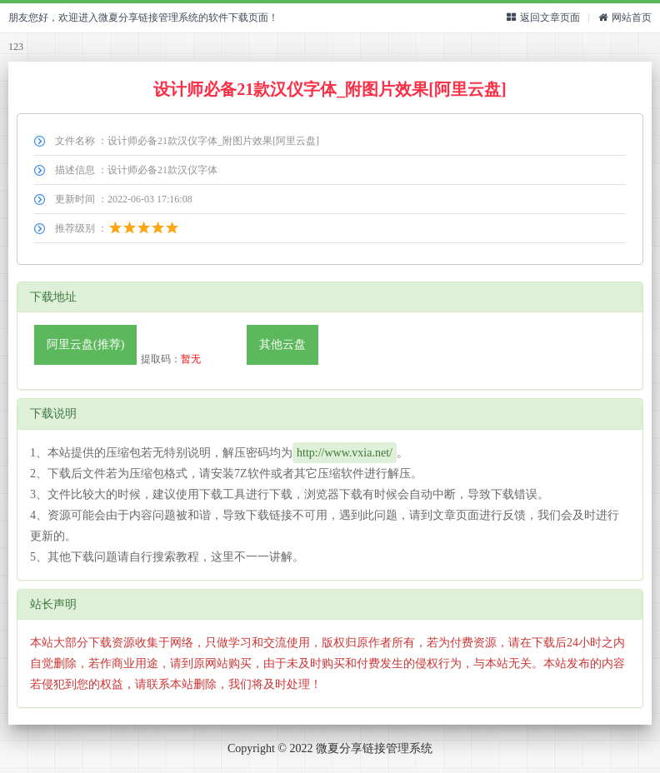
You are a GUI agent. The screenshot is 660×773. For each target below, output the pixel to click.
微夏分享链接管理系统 (374, 748)
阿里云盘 (85, 344)
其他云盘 (282, 344)
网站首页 (625, 17)
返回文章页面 (543, 17)
